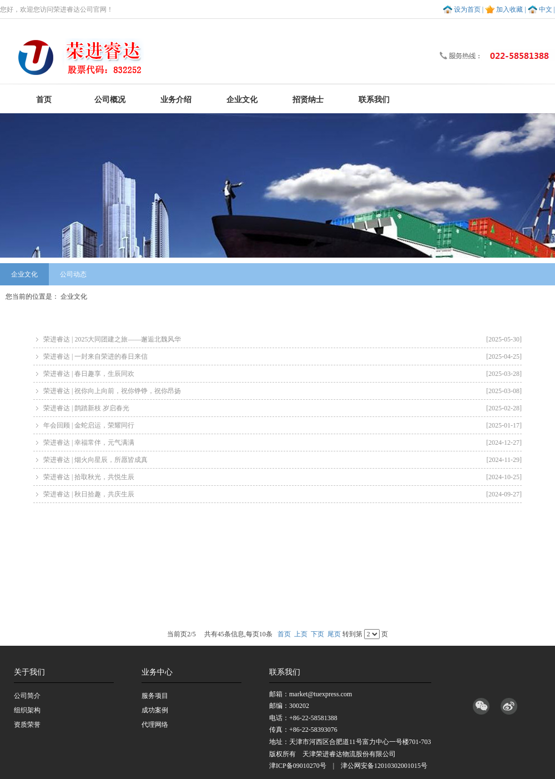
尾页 (334, 634)
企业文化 (24, 274)
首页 (284, 634)
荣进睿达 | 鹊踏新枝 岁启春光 (282, 408)
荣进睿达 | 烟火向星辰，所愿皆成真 (282, 459)
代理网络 (155, 724)
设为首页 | (468, 9)
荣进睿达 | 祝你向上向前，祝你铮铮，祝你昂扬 (282, 391)
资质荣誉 (27, 724)
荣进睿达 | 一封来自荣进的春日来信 (282, 356)
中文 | (547, 9)
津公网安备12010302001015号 (384, 766)
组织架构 (27, 710)
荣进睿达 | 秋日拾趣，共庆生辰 (282, 494)
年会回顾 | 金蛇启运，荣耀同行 (282, 425)
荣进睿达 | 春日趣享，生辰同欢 (282, 373)
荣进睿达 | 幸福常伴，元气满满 (282, 442)
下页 (317, 634)
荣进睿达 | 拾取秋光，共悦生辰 (282, 477)
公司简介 (27, 696)
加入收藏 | (511, 9)
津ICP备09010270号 (297, 766)
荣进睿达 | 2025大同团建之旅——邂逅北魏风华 (282, 339)
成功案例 (155, 710)
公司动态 (73, 274)
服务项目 (155, 696)
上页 (300, 634)
